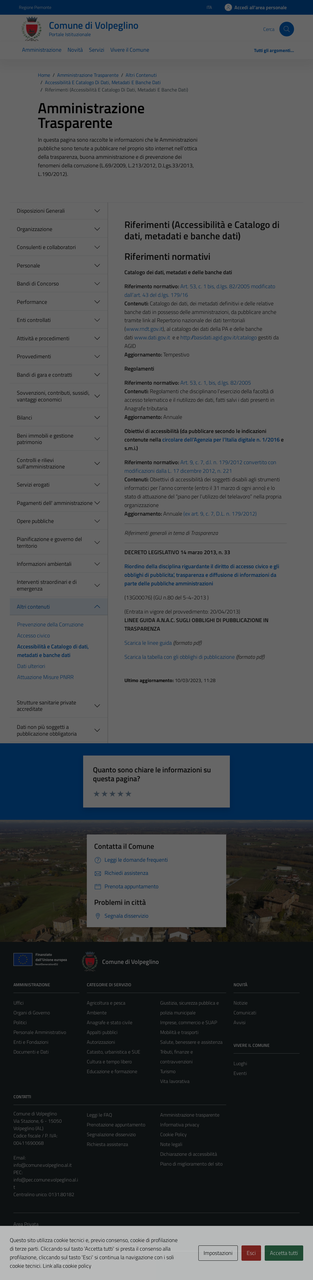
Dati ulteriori (31, 666)
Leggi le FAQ (99, 1114)
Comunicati (245, 1012)
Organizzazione (34, 229)
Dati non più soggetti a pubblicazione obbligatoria (47, 730)
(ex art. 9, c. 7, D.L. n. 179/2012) (220, 513)
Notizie (241, 1002)
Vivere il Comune (129, 50)
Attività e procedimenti (43, 338)
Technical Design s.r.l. (55, 1262)
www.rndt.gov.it (144, 329)
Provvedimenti (34, 356)
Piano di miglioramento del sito (191, 1163)
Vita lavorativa (175, 1081)
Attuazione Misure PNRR (45, 677)
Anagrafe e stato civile (109, 1022)
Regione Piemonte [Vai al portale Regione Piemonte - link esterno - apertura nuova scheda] (35, 7)
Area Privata (26, 1224)
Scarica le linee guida (148, 643)
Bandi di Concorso (38, 283)
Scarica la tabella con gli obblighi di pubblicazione (179, 657)
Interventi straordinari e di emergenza (47, 585)
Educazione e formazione (112, 1071)
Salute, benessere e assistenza (191, 1042)
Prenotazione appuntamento (116, 1124)
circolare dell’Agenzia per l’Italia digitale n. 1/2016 (221, 439)
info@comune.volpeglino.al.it (42, 1165)
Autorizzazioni (101, 1042)
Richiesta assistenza (107, 1144)
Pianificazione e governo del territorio (49, 542)
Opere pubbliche (35, 521)
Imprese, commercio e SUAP (188, 1022)
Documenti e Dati (31, 1051)
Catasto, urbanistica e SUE (113, 1051)
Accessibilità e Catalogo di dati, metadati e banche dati (53, 650)
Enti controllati (34, 320)
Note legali (171, 1144)
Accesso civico (33, 635)
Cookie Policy (173, 1134)
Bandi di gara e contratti (44, 375)
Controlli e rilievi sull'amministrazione (41, 463)
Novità (75, 50)
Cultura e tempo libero (109, 1061)
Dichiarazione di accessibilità (188, 1154)
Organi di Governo (31, 1012)
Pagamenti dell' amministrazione (55, 503)
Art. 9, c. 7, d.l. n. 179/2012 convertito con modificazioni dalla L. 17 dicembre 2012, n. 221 (200, 466)
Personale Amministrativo (39, 1032)
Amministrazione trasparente (189, 1114)
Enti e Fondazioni (30, 1042)
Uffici (18, 1002)
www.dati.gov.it (152, 337)
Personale (28, 265)
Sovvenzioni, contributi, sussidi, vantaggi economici (53, 396)
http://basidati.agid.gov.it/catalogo (218, 337)
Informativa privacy (179, 1124)
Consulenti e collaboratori (46, 247)
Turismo (167, 1071)
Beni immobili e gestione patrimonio (45, 438)
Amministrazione (41, 50)
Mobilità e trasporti (179, 1032)
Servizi (96, 50)
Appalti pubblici (102, 1032)
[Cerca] (286, 29)
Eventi (240, 1073)
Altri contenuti (33, 607)
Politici (20, 1022)
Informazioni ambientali (44, 564)
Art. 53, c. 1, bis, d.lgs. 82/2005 (215, 383)
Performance (32, 302)
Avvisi (239, 1022)
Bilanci (24, 417)
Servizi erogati (33, 484)
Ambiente (97, 1012)
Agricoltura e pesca (106, 1002)
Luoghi (240, 1063)
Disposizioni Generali (41, 211)
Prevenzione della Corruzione (50, 624)
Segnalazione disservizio (111, 1134)
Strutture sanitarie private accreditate (46, 705)
